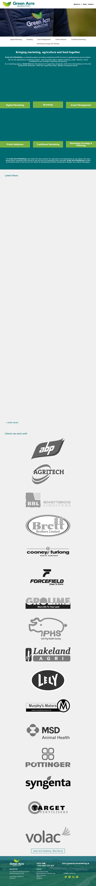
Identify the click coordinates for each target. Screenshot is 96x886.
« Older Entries (13, 423)
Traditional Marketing (78, 39)
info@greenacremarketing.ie (75, 863)
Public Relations (60, 39)
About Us (77, 4)
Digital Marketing (16, 39)
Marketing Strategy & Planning (81, 144)
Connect (91, 4)
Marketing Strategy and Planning (48, 43)
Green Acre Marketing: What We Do (48, 851)
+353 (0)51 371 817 (45, 866)
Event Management (44, 39)
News (85, 4)
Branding (30, 39)
